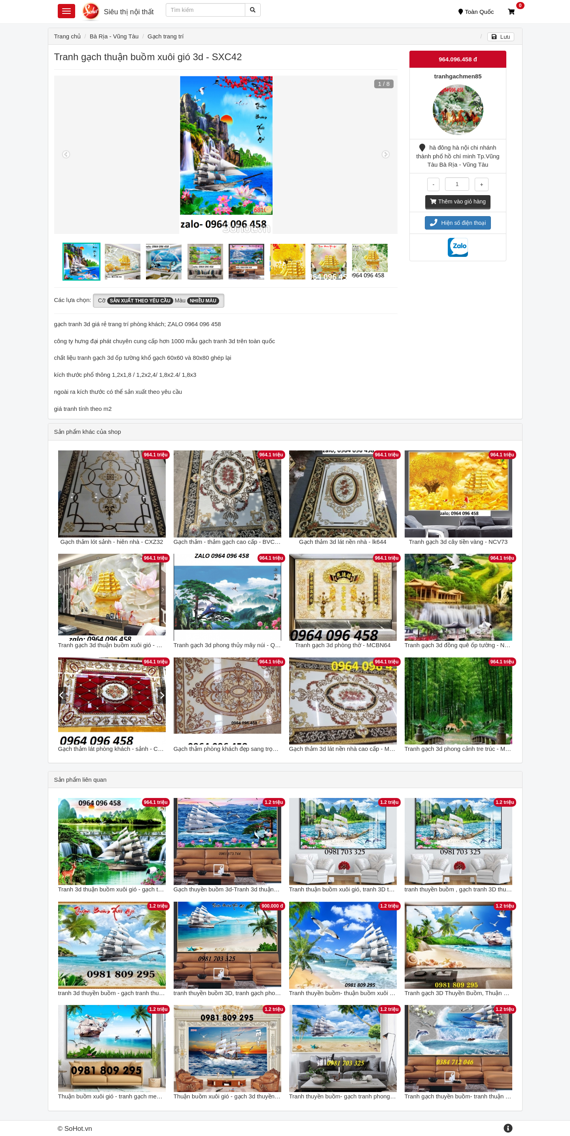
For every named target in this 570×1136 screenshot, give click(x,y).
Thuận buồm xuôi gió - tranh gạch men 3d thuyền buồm (131, 1096)
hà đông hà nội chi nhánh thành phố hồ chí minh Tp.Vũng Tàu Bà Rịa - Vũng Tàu (457, 156)
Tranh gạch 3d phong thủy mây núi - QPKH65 (234, 645)
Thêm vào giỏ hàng (458, 201)
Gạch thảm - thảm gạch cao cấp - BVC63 (228, 541)
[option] (226, 155)
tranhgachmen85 (457, 76)
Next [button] (386, 155)
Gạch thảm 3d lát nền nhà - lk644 (342, 541)
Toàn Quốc (476, 11)
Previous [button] (66, 155)
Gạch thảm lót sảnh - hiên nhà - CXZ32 (112, 541)
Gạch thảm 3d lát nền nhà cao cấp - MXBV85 (348, 748)
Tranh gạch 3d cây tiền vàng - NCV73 (458, 541)
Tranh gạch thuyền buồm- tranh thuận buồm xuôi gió (474, 1096)
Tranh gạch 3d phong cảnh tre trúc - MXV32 (462, 748)
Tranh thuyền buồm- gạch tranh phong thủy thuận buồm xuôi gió (373, 1096)
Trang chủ (67, 36)
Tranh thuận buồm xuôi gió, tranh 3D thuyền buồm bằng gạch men (376, 889)
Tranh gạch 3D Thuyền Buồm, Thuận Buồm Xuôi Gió (474, 993)
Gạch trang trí (166, 36)
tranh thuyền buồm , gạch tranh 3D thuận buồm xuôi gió (478, 889)
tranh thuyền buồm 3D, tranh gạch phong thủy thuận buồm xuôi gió (262, 993)
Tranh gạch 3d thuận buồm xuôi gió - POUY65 (119, 645)
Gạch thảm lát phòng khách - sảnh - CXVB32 (117, 748)
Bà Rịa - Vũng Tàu (114, 36)
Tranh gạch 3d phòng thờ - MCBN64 (343, 645)
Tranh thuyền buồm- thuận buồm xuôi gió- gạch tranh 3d (363, 993)
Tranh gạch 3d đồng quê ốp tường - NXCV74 (464, 645)
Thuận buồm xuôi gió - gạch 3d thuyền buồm (233, 1096)
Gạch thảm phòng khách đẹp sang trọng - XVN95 (238, 748)
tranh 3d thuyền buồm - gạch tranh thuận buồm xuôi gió (131, 993)
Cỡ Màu (158, 300)
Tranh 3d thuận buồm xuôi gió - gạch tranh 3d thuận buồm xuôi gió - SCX (154, 889)
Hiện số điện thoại (458, 223)
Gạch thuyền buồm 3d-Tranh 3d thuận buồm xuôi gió (243, 889)
